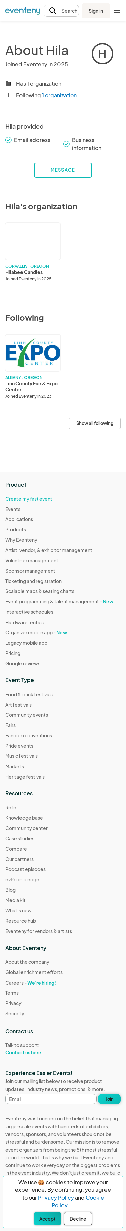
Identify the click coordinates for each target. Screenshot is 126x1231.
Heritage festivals (25, 777)
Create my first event (28, 499)
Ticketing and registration (33, 581)
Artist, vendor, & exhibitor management (48, 550)
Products (15, 529)
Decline (78, 1219)
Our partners (19, 859)
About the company (27, 962)
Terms (12, 993)
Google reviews (22, 663)
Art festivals (18, 705)
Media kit (15, 900)
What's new (18, 910)
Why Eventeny (21, 540)
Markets (14, 766)
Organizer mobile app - (36, 632)
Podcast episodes (25, 869)
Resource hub (20, 921)
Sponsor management (30, 571)
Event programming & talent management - (59, 601)
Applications (19, 519)
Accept (47, 1219)
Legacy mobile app (26, 643)
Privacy (13, 1003)
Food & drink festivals (29, 694)
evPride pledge (22, 879)
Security (14, 1013)
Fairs (10, 725)
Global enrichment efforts (34, 972)
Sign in (96, 11)
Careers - (30, 983)
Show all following (94, 423)
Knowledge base (24, 818)
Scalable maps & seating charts (39, 591)
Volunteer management (31, 560)
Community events (26, 715)
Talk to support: (34, 1049)
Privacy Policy (56, 1197)
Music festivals (21, 756)
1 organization (59, 95)
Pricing (12, 653)
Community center (26, 828)
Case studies (19, 838)
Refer (11, 807)
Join (110, 1099)
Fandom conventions (28, 735)
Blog (10, 890)
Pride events (19, 746)
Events (12, 509)
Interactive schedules (29, 612)
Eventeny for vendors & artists (38, 931)
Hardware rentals (24, 622)
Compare (16, 849)
